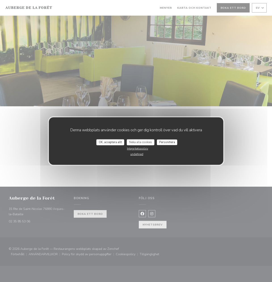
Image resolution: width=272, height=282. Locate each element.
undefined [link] (136, 154)
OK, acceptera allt (110, 142)
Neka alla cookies (140, 142)
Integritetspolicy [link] (137, 149)
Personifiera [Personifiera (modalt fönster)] (167, 142)
